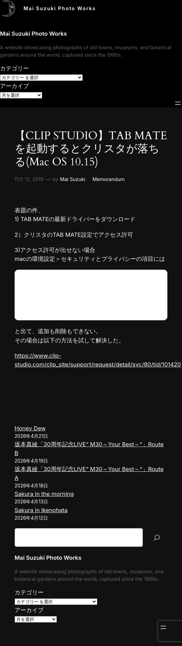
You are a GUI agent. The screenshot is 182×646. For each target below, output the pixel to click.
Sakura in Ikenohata (41, 510)
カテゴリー (14, 68)
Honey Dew (30, 428)
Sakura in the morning (44, 493)
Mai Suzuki (72, 179)
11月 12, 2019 (29, 179)
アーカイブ (14, 86)
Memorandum (109, 179)
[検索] (156, 537)
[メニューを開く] (178, 103)
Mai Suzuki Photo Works (59, 8)
